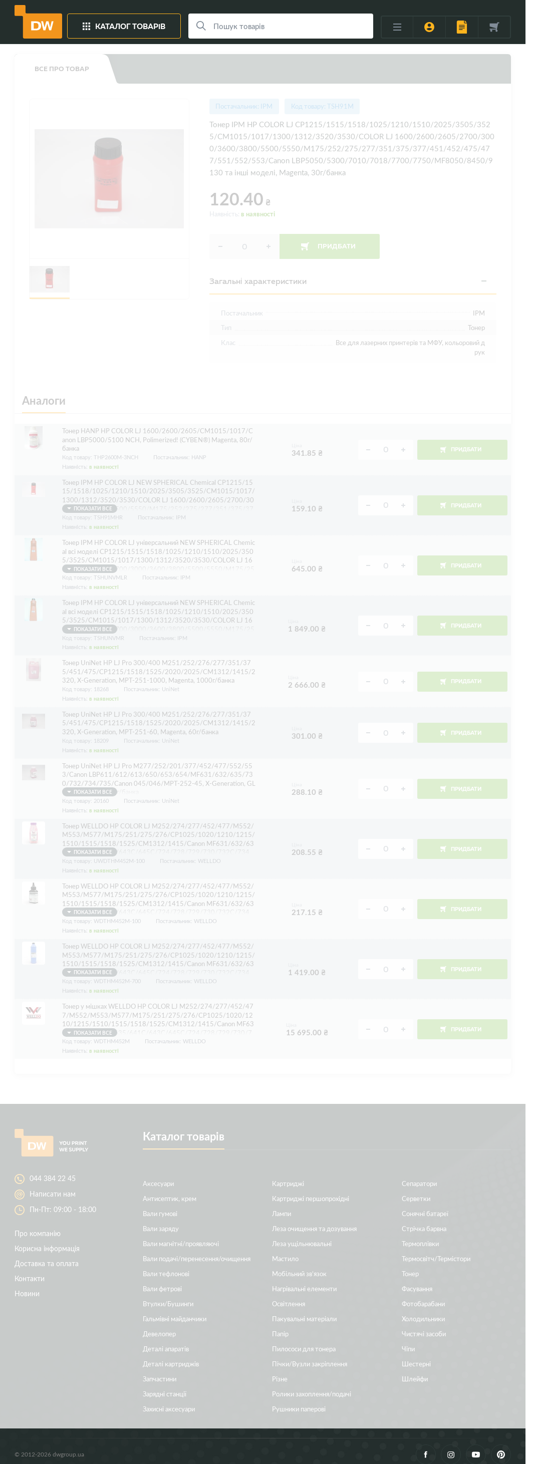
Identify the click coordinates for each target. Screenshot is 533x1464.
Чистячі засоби (424, 1324)
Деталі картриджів (171, 1354)
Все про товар (62, 69)
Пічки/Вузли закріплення (309, 1354)
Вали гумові (160, 1204)
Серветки (416, 1189)
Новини (27, 1284)
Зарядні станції (164, 1384)
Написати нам (53, 1185)
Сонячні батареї (425, 1204)
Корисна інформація (47, 1239)
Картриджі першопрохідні (310, 1189)
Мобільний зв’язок (299, 1264)
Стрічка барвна (424, 1219)
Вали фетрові (162, 1279)
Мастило (285, 1249)
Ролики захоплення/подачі (311, 1384)
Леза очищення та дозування (314, 1219)
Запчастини (159, 1369)
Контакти (30, 1269)
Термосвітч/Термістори (436, 1249)
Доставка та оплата (47, 1254)
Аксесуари (158, 1174)
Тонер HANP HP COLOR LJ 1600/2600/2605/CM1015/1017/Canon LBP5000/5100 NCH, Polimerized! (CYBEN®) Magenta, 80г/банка (157, 435)
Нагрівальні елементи (304, 1279)
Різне (280, 1369)
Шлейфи (415, 1369)
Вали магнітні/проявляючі (181, 1234)
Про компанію (38, 1224)
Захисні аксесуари (169, 1399)
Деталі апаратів (166, 1339)
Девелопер (159, 1324)
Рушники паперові (299, 1399)
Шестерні (416, 1354)
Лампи (281, 1204)
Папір (280, 1324)
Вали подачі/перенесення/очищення (196, 1249)
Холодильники (423, 1309)
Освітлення (288, 1294)
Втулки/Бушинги (168, 1294)
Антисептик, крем (169, 1189)
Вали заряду (161, 1219)
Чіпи (408, 1339)
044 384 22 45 (53, 1169)
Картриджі (288, 1174)
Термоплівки (420, 1234)
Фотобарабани (423, 1294)
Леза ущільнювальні (302, 1234)
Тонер (410, 1264)
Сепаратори (419, 1174)
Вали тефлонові (166, 1264)
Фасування (417, 1279)
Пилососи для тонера (304, 1339)
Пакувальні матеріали (304, 1309)
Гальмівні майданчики (174, 1309)
